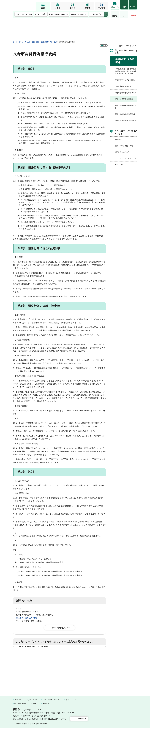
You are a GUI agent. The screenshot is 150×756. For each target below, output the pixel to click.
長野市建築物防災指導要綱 (125, 114)
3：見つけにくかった (66, 662)
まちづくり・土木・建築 (27, 42)
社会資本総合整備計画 (123, 86)
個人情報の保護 (20, 732)
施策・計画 (119, 164)
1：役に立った (25, 653)
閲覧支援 (114, 16)
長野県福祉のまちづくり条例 (125, 93)
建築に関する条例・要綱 (49, 42)
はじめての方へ (32, 728)
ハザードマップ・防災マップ (125, 158)
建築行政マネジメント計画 (125, 80)
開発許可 (118, 139)
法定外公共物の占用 (122, 152)
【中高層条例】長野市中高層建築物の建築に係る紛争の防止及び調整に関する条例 (125, 71)
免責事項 (34, 732)
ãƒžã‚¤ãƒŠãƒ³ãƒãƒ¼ (24, 14)
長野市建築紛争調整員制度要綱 (125, 107)
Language (124, 16)
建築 (37, 42)
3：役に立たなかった (60, 653)
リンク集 (17, 728)
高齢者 (72, 8)
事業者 (87, 8)
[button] (124, 5)
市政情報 (101, 8)
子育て (58, 8)
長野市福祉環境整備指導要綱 (125, 120)
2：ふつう (41, 653)
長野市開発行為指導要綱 (124, 99)
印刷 (104, 45)
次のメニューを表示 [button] (106, 14)
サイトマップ (71, 728)
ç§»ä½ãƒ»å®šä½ (79, 14)
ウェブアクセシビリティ (52, 728)
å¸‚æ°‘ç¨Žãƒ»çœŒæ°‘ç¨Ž (58, 14)
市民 (43, 8)
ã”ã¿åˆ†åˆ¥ (40, 14)
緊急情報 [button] (133, 15)
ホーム (15, 42)
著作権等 (46, 732)
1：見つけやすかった (28, 662)
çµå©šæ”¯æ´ (96, 14)
